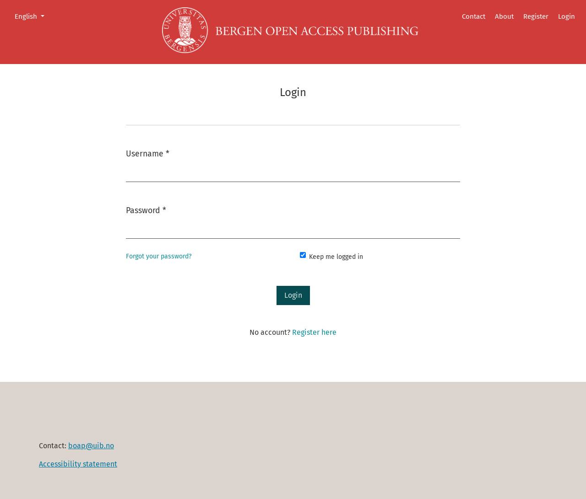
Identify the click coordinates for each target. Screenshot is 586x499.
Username (147, 153)
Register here (314, 332)
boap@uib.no (91, 445)
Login (566, 16)
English (33, 16)
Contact (473, 16)
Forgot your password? (158, 256)
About (504, 16)
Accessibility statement (78, 464)
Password (146, 209)
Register (535, 16)
